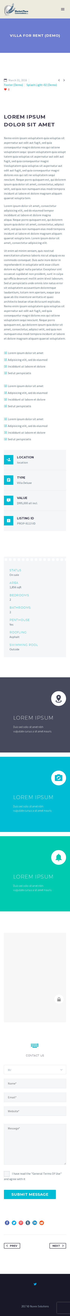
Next (58, 1245)
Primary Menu (62, 9)
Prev (11, 1245)
